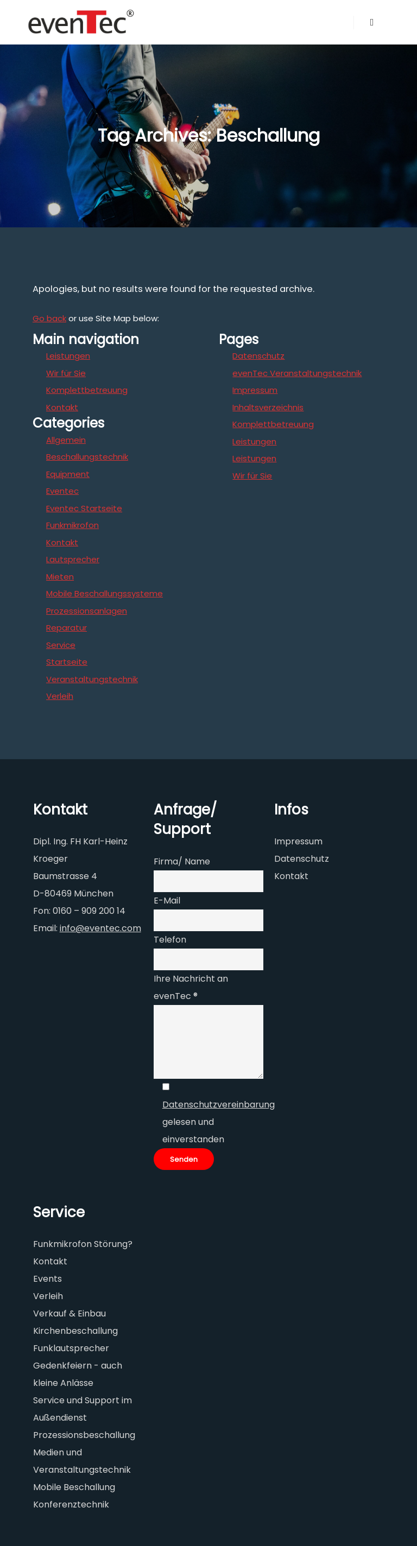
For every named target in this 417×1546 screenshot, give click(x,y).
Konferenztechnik (71, 1504)
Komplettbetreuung (87, 390)
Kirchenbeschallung (75, 1331)
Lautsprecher (72, 559)
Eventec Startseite (84, 508)
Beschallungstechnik (87, 456)
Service (60, 645)
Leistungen (68, 355)
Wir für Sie (66, 373)
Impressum (254, 390)
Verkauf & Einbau (69, 1313)
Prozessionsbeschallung (84, 1435)
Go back (49, 318)
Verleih (59, 696)
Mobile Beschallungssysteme (104, 593)
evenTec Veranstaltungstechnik (297, 373)
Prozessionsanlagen (86, 610)
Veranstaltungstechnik (92, 679)
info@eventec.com (100, 928)
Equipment (68, 474)
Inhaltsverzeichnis (268, 407)
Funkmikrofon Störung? (82, 1244)
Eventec (62, 491)
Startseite (66, 661)
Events (47, 1279)
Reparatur (66, 627)
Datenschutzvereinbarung (218, 1104)
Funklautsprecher (71, 1348)
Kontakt (62, 407)
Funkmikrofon (72, 525)
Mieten (60, 576)
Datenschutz (258, 355)
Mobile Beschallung (74, 1487)
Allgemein (66, 440)
